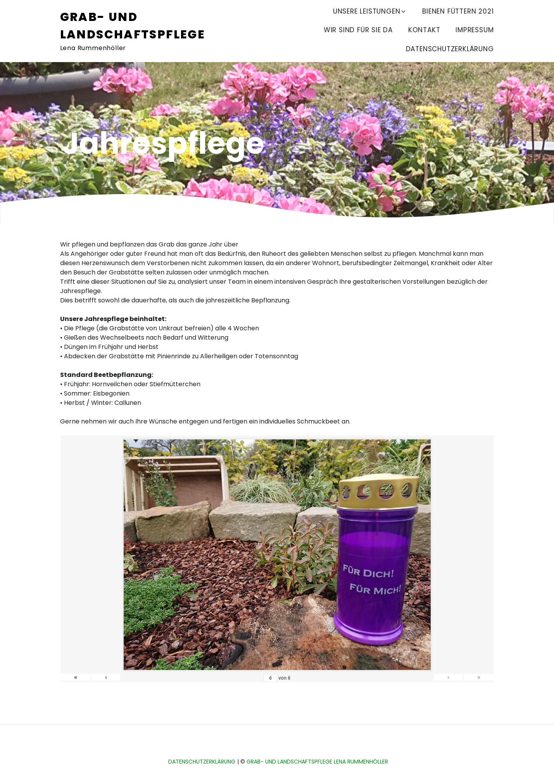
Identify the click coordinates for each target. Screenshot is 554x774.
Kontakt (424, 30)
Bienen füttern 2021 (458, 11)
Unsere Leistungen (370, 11)
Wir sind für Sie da (358, 30)
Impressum (475, 30)
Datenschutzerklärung (450, 49)
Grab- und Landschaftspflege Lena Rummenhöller (317, 761)
